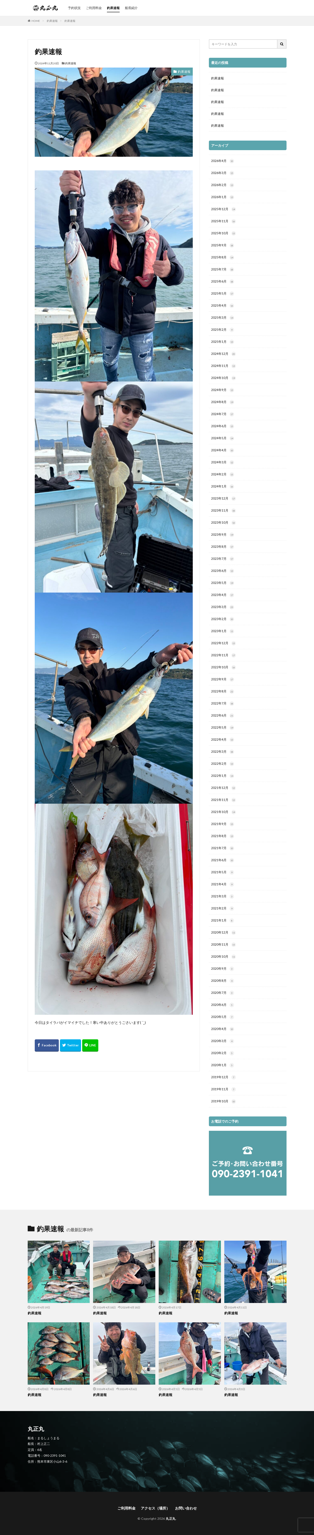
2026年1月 (222, 197)
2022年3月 (222, 752)
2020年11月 (223, 944)
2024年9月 (222, 390)
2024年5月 (222, 438)
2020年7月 (222, 993)
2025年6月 (222, 281)
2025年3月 (222, 318)
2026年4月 (222, 161)
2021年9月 (222, 824)
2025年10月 (223, 233)
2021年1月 (222, 920)
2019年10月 (223, 1101)
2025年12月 (223, 209)
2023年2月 (222, 619)
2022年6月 (222, 715)
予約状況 (74, 8)
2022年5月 (222, 727)
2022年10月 (223, 667)
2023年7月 (222, 559)
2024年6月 (222, 426)
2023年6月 (222, 571)
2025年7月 (222, 269)
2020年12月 (223, 932)
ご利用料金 (94, 8)
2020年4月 (222, 1029)
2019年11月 (223, 1089)
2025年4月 (222, 305)
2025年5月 (222, 293)
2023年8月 (222, 547)
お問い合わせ (186, 1508)
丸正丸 (171, 1518)
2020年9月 (222, 969)
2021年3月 (222, 896)
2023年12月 (223, 498)
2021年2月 (222, 908)
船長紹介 (131, 8)
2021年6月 (222, 860)
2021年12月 (223, 788)
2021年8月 (222, 836)
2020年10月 (223, 956)
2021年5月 (222, 872)
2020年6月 (222, 1005)
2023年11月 (223, 510)
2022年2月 (222, 764)
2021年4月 (222, 884)
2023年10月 (223, 522)
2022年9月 (222, 679)
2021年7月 (222, 848)
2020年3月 (222, 1041)
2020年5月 (222, 1017)
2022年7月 (222, 703)
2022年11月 (223, 655)
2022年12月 (223, 643)
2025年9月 (222, 245)
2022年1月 (222, 776)
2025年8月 (222, 257)
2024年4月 (222, 450)
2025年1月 (222, 342)
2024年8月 (222, 402)
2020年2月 (222, 1053)
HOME (36, 20)
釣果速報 (113, 8)
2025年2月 (222, 330)
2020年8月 (222, 981)
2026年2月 (222, 185)
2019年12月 (223, 1077)
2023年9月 (222, 535)
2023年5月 (222, 583)
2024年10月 (223, 378)
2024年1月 (222, 486)
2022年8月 (222, 691)
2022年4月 (222, 739)
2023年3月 (222, 607)
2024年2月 (222, 474)
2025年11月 (223, 221)
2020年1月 (222, 1065)
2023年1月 (222, 631)
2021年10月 (223, 812)
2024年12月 (223, 354)
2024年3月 (222, 462)
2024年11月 (223, 366)
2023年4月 (222, 595)
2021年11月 (223, 800)
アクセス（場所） (155, 1508)
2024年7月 (222, 414)
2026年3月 (222, 173)
